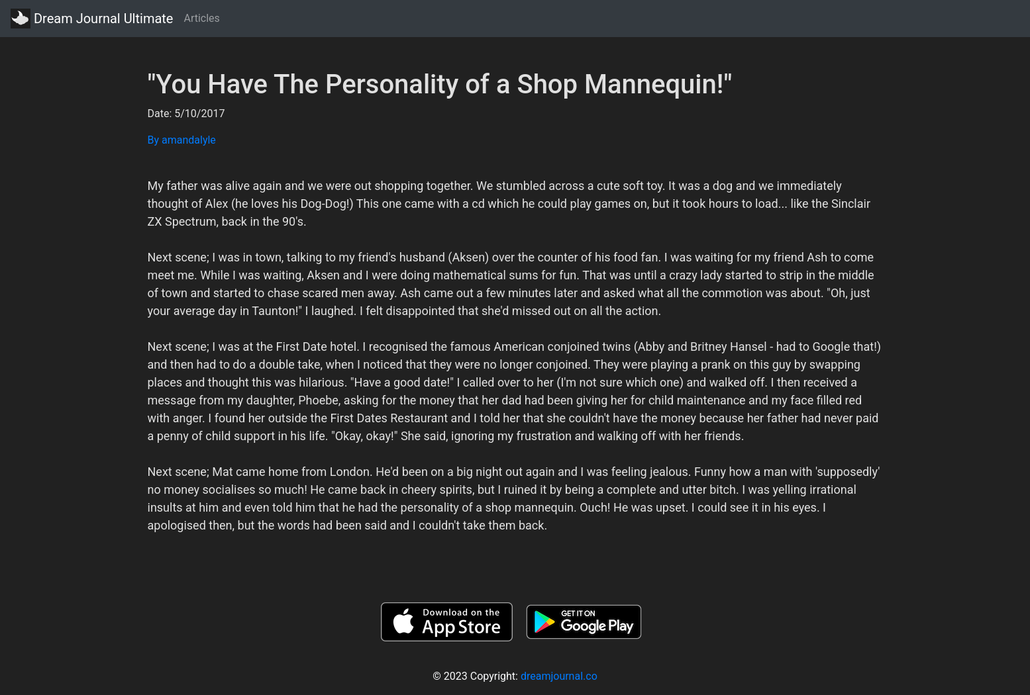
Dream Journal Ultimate (92, 18)
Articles (201, 18)
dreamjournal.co (559, 676)
